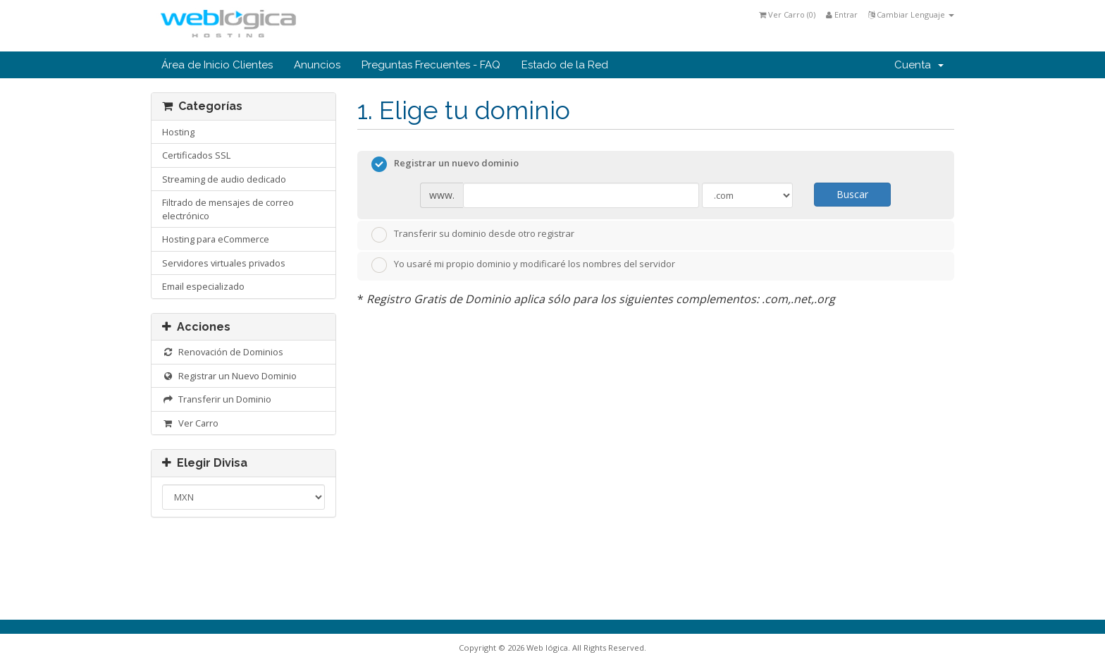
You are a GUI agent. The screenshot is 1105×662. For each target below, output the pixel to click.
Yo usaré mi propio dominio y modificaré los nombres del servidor (523, 265)
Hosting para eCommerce (215, 239)
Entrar (842, 14)
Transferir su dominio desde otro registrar (472, 235)
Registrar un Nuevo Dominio (229, 375)
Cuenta (919, 65)
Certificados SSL (196, 155)
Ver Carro (190, 423)
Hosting (178, 131)
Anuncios (317, 65)
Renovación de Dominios (222, 351)
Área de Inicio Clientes (217, 65)
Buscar (852, 194)
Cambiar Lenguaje (911, 14)
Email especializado (203, 286)
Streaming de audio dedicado (224, 179)
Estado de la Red (564, 65)
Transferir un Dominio (216, 399)
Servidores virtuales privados (223, 263)
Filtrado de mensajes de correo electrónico (228, 209)
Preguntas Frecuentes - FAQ (431, 65)
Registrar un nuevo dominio (445, 164)
